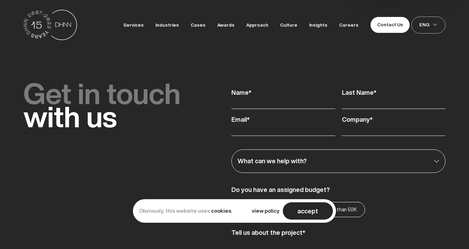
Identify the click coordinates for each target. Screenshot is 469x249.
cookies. (221, 210)
